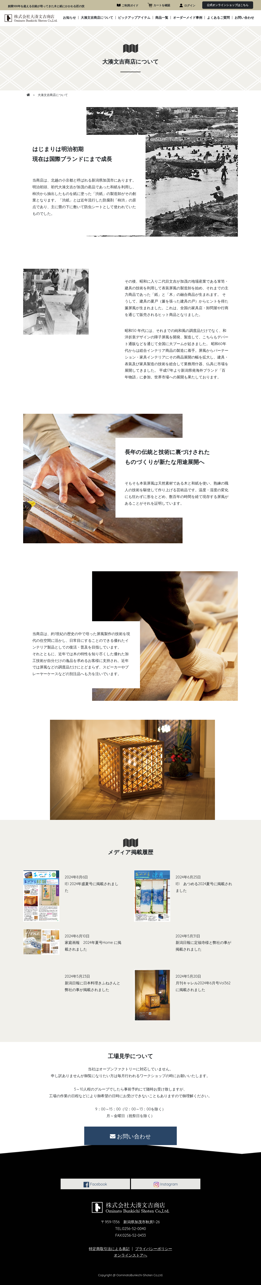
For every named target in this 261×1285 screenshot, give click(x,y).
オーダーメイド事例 (187, 17)
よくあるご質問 (218, 17)
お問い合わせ (244, 17)
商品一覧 (161, 17)
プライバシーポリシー (153, 1248)
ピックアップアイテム (134, 17)
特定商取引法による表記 (109, 1248)
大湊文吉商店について (97, 17)
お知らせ (69, 17)
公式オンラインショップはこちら (228, 5)
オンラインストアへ (130, 1255)
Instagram (166, 1184)
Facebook (95, 1184)
